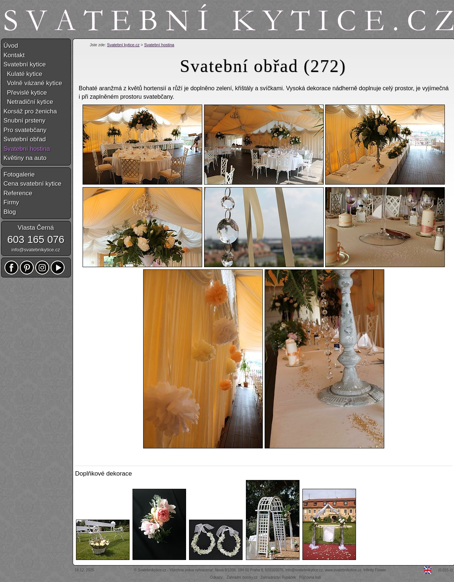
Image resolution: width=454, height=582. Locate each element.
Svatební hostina (159, 45)
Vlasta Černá (36, 227)
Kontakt (14, 55)
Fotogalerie (19, 174)
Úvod (11, 45)
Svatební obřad (25, 139)
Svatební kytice (25, 64)
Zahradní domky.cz (241, 577)
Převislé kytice (25, 92)
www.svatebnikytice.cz (343, 570)
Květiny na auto (25, 157)
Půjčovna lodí (310, 577)
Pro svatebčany (25, 130)
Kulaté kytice (23, 73)
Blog (10, 211)
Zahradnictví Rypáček (278, 577)
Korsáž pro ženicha (30, 111)
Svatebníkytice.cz (152, 570)
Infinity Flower (374, 570)
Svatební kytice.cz (123, 45)
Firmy (11, 202)
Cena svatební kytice (33, 183)
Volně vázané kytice (33, 83)
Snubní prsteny (25, 120)
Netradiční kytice (28, 101)
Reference (18, 193)
